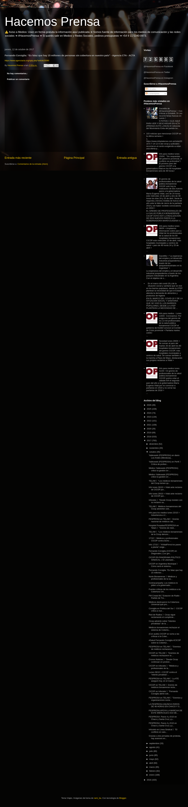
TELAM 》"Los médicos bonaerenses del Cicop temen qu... (165, 482)
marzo (152, 767)
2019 (149, 432)
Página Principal (74, 157)
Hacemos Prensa (52, 21)
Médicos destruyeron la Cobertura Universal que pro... (164, 603)
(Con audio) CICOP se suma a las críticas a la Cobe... (164, 635)
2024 (149, 413)
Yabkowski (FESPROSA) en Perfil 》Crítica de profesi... (165, 463)
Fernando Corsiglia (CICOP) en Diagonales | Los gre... (163, 552)
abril (151, 763)
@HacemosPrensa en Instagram (158, 78)
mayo (152, 759)
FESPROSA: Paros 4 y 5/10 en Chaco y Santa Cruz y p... (163, 718)
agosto (152, 747)
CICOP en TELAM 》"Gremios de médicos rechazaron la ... (164, 654)
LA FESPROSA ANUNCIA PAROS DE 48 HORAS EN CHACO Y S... (165, 705)
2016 (149, 780)
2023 (149, 417)
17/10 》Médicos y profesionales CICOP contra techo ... (163, 539)
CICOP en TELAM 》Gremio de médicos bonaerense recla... (163, 686)
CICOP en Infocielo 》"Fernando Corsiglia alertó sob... (163, 692)
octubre (153, 452)
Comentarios (152, 93)
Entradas (151, 89)
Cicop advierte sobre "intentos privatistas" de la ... (162, 622)
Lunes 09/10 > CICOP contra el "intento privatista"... (163, 673)
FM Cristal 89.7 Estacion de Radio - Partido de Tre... (165, 597)
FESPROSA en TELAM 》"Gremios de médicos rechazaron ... (165, 647)
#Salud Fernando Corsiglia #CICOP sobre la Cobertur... (165, 641)
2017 (149, 440)
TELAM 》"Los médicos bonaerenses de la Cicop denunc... (165, 533)
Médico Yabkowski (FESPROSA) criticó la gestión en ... (163, 469)
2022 (149, 421)
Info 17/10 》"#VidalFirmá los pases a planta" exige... (165, 545)
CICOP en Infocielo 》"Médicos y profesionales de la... (163, 667)
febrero (152, 771)
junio (151, 755)
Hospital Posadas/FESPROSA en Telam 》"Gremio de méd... (164, 526)
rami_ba (97, 798)
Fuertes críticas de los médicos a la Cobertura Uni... (164, 590)
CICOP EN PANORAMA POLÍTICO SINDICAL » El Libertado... (164, 558)
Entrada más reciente (18, 157)
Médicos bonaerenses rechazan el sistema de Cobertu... (164, 628)
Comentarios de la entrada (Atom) (32, 164)
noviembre (154, 448)
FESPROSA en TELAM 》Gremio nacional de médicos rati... (164, 520)
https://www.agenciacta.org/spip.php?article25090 (27, 60)
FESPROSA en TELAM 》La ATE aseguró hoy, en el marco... (164, 679)
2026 (149, 405)
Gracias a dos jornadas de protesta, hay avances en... (165, 737)
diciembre (154, 444)
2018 (149, 436)
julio (151, 751)
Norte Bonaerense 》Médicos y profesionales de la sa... (163, 577)
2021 (149, 425)
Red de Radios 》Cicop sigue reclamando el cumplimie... (162, 616)
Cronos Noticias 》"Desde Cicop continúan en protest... (163, 660)
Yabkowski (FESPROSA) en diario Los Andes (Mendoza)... (164, 456)
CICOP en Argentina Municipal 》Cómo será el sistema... (164, 565)
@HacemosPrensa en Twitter (157, 72)
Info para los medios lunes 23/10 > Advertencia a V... (164, 513)
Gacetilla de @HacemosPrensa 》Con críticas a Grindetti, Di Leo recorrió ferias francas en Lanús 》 (170, 113)
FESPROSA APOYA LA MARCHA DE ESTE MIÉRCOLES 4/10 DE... (165, 711)
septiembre (154, 743)
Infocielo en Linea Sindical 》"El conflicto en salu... (163, 730)
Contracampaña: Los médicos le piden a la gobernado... (163, 584)
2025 (149, 409)
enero (152, 775)
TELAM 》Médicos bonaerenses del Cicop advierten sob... (165, 507)
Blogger (122, 798)
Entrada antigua (127, 157)
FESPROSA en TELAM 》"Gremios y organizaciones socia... (165, 699)
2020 (149, 428)
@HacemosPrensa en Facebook (158, 66)
